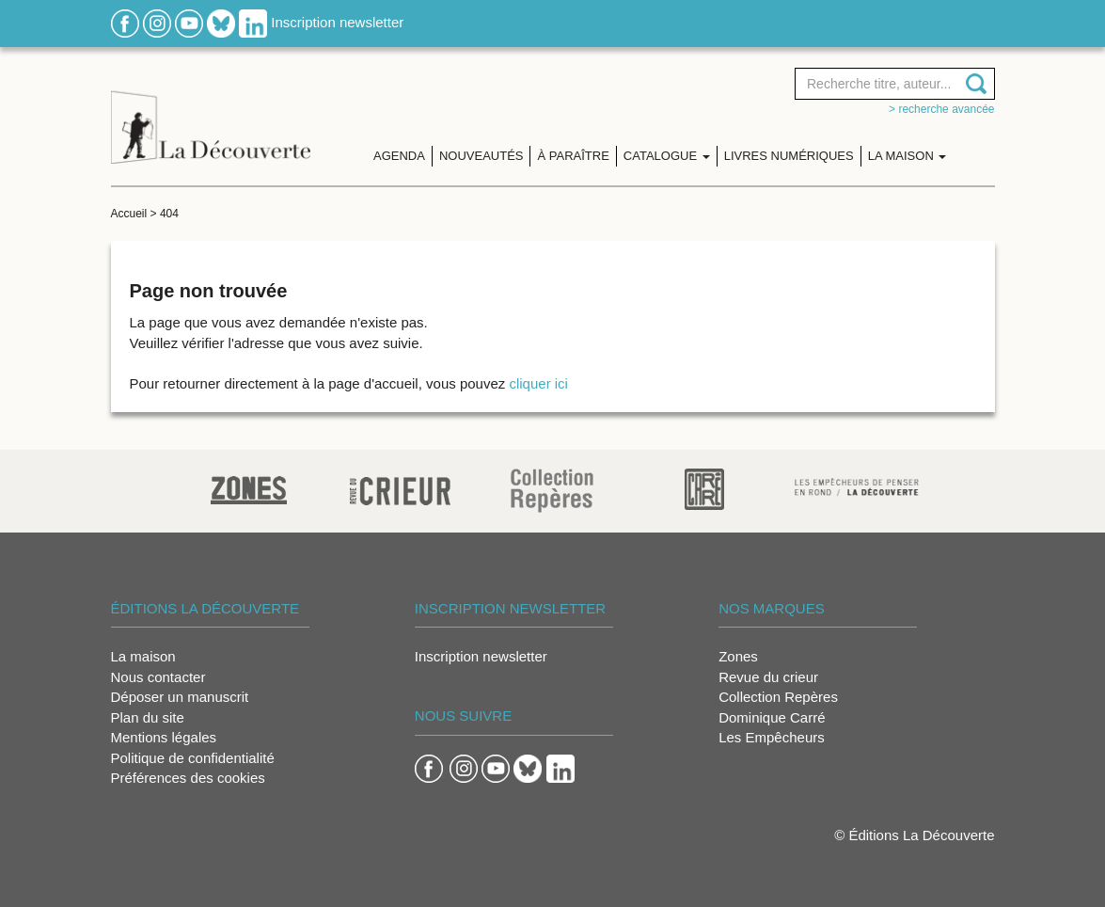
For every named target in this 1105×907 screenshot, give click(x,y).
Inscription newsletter (337, 22)
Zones (738, 656)
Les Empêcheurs (771, 737)
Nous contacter (158, 677)
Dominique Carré (771, 717)
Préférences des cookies (188, 778)
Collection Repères (778, 697)
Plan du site (147, 717)
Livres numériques (789, 156)
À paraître (572, 156)
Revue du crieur (768, 677)
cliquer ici (538, 383)
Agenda (399, 156)
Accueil (129, 213)
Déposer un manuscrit (180, 697)
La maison (143, 656)
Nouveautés (481, 156)
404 (169, 213)
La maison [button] (907, 156)
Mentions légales (164, 737)
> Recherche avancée (941, 109)
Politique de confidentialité (193, 758)
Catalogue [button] (667, 156)
